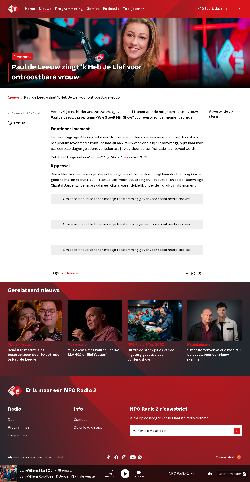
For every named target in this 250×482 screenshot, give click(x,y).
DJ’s (11, 420)
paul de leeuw (69, 273)
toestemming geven (133, 199)
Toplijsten (133, 9)
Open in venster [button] (232, 474)
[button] (110, 474)
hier (125, 157)
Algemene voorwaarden (25, 457)
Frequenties (17, 435)
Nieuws (45, 9)
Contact (80, 420)
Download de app (88, 427)
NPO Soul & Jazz (213, 9)
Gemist (93, 9)
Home (30, 9)
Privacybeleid (53, 457)
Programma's (18, 427)
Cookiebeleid (225, 457)
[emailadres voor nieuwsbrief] (186, 430)
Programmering (69, 9)
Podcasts (111, 9)
